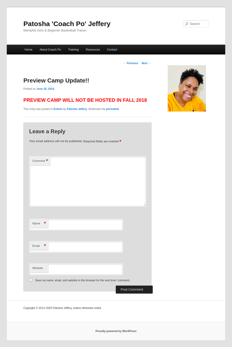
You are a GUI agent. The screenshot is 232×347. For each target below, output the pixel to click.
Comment (40, 161)
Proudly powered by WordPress (115, 331)
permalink (112, 109)
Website (37, 268)
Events (57, 109)
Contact (112, 49)
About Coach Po (50, 49)
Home (28, 49)
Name (39, 223)
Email (39, 246)
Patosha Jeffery (77, 109)
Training (73, 49)
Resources (93, 49)
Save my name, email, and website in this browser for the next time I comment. (82, 280)
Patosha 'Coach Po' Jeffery (66, 23)
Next (146, 63)
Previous (130, 63)
